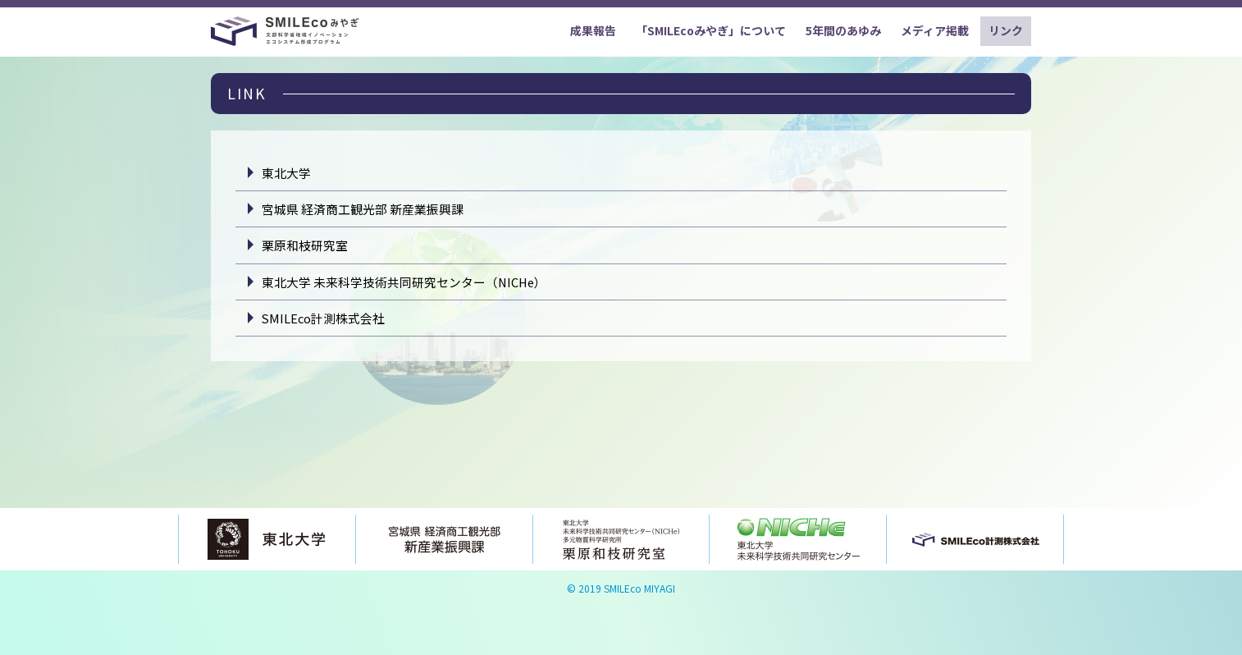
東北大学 (286, 172)
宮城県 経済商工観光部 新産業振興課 (362, 209)
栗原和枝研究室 (305, 245)
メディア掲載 (935, 30)
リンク (1006, 30)
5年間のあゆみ (843, 30)
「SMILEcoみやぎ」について (711, 30)
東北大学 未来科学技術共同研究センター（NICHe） (404, 282)
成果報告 (593, 30)
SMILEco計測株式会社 (323, 318)
